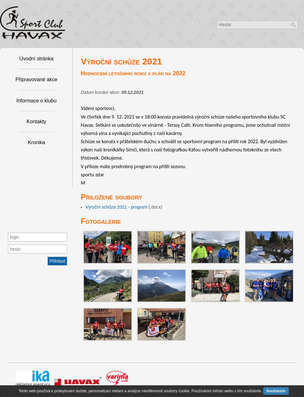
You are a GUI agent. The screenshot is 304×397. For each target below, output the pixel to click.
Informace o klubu (36, 100)
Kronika (36, 142)
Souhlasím (276, 391)
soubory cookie (176, 391)
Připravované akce (37, 79)
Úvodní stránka (36, 58)
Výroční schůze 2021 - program (116, 207)
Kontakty (36, 121)
